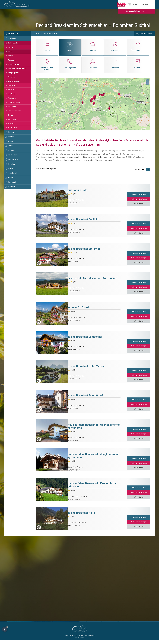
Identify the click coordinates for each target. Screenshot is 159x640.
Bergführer (11, 94)
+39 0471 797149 (74, 525)
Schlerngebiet (13, 43)
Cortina (10, 146)
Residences (12, 60)
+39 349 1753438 (74, 232)
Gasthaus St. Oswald (78, 307)
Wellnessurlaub (13, 81)
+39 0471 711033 (74, 379)
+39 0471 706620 (74, 499)
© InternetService (75, 635)
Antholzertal (12, 173)
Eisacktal (11, 187)
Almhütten (11, 77)
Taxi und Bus (12, 106)
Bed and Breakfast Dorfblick (83, 219)
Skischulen (11, 85)
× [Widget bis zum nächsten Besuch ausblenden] (6, 627)
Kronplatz (11, 164)
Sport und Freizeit (14, 102)
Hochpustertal (13, 159)
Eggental (11, 150)
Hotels (10, 47)
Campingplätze (13, 73)
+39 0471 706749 (74, 408)
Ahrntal (10, 178)
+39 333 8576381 (74, 203)
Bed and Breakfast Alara (80, 512)
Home (38, 33)
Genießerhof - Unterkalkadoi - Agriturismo (91, 278)
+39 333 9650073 (74, 440)
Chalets (10, 56)
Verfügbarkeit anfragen (139, 199)
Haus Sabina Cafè (76, 190)
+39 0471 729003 (74, 470)
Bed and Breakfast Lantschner (84, 336)
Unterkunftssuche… (144, 33)
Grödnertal (12, 38)
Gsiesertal (12, 182)
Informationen (139, 204)
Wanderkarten (12, 119)
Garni (10, 51)
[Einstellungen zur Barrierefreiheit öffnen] (4, 629)
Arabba (10, 141)
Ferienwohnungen (14, 64)
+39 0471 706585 (74, 320)
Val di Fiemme (13, 155)
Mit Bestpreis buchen (139, 194)
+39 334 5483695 (74, 291)
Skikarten (11, 115)
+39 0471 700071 (74, 261)
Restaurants (12, 98)
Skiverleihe (11, 89)
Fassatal (11, 137)
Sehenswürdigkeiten (15, 111)
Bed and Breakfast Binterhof (83, 248)
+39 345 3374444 (74, 349)
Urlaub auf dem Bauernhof (17, 68)
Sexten (10, 169)
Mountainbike (12, 128)
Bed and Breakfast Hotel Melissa (85, 366)
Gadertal (11, 132)
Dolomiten (13, 33)
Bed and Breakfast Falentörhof (84, 395)
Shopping (11, 123)
